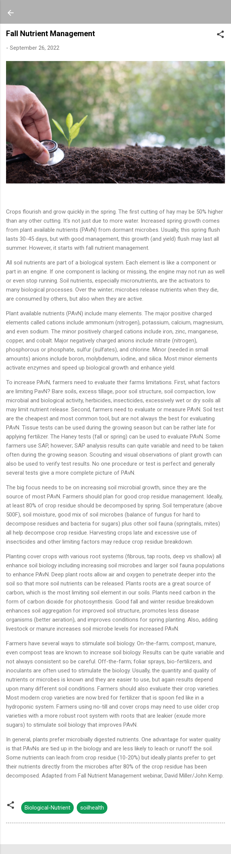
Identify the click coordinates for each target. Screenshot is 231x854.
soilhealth (92, 807)
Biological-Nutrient (47, 807)
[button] (220, 35)
